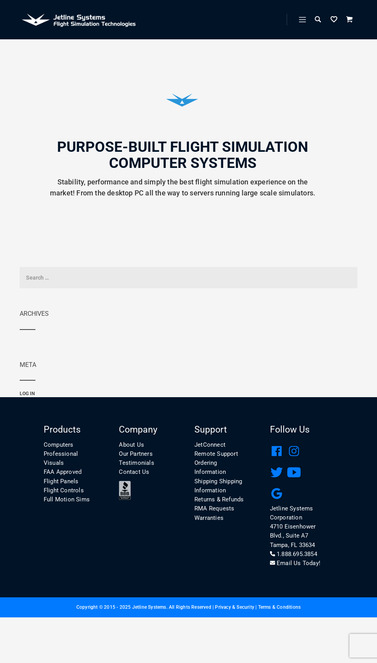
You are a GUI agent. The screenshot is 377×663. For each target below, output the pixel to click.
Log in (27, 393)
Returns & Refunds (219, 499)
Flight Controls (64, 490)
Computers (59, 444)
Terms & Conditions (279, 607)
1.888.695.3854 (293, 554)
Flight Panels (61, 481)
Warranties (209, 517)
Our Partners (135, 453)
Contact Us (134, 471)
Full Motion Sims (67, 499)
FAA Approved (62, 471)
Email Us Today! (295, 563)
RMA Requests (214, 508)
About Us (131, 444)
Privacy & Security (234, 607)
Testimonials (136, 462)
